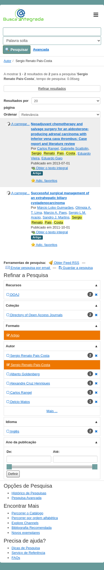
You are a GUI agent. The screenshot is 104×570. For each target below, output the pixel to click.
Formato (12, 326)
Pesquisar (16, 50)
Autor (7, 61)
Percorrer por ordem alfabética (35, 518)
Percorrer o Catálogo (27, 513)
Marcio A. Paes (55, 213)
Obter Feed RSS (64, 263)
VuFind (11, 15)
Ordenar (10, 114)
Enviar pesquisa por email (28, 268)
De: (9, 452)
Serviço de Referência (28, 553)
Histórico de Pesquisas (29, 493)
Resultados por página (16, 104)
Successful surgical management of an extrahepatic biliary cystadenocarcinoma (60, 198)
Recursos (13, 285)
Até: (56, 452)
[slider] (9, 466)
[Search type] (52, 40)
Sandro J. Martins (56, 217)
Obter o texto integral (49, 168)
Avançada (41, 49)
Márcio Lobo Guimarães (55, 208)
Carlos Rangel (48, 148)
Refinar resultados (52, 89)
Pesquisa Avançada (26, 498)
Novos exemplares (26, 533)
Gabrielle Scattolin (75, 148)
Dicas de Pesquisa (26, 548)
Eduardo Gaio (52, 158)
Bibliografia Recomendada (31, 528)
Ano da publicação (21, 442)
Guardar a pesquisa (76, 268)
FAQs (16, 558)
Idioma (11, 422)
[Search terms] (52, 31)
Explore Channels (25, 523)
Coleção (12, 305)
